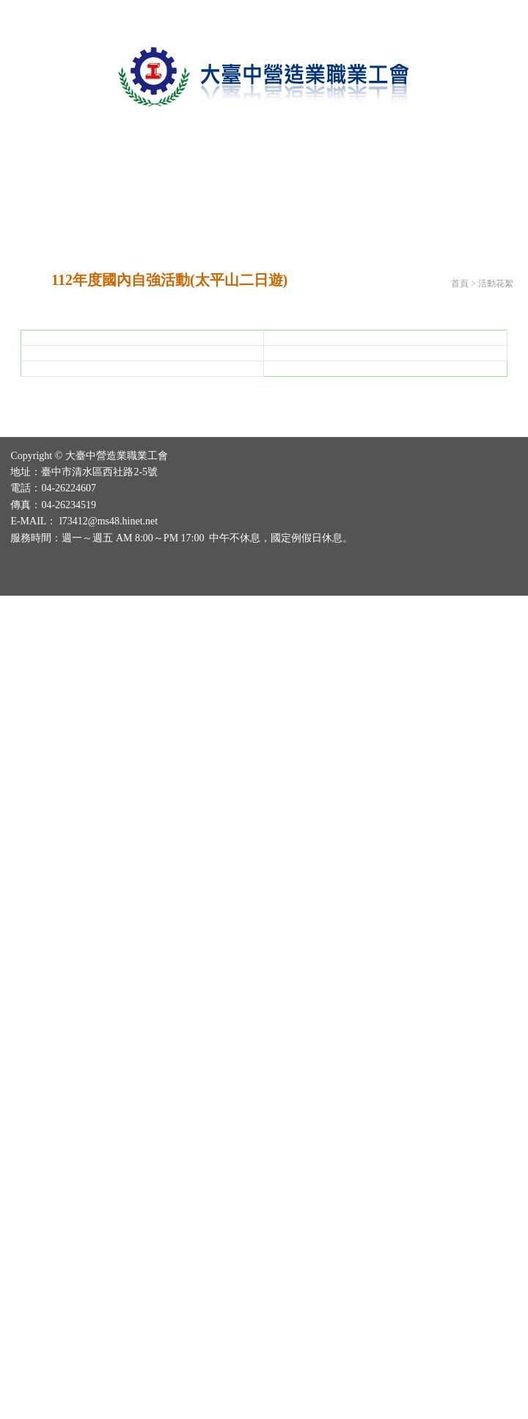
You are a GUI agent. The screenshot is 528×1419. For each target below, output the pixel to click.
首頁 (460, 283)
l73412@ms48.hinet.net (108, 976)
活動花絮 (495, 283)
